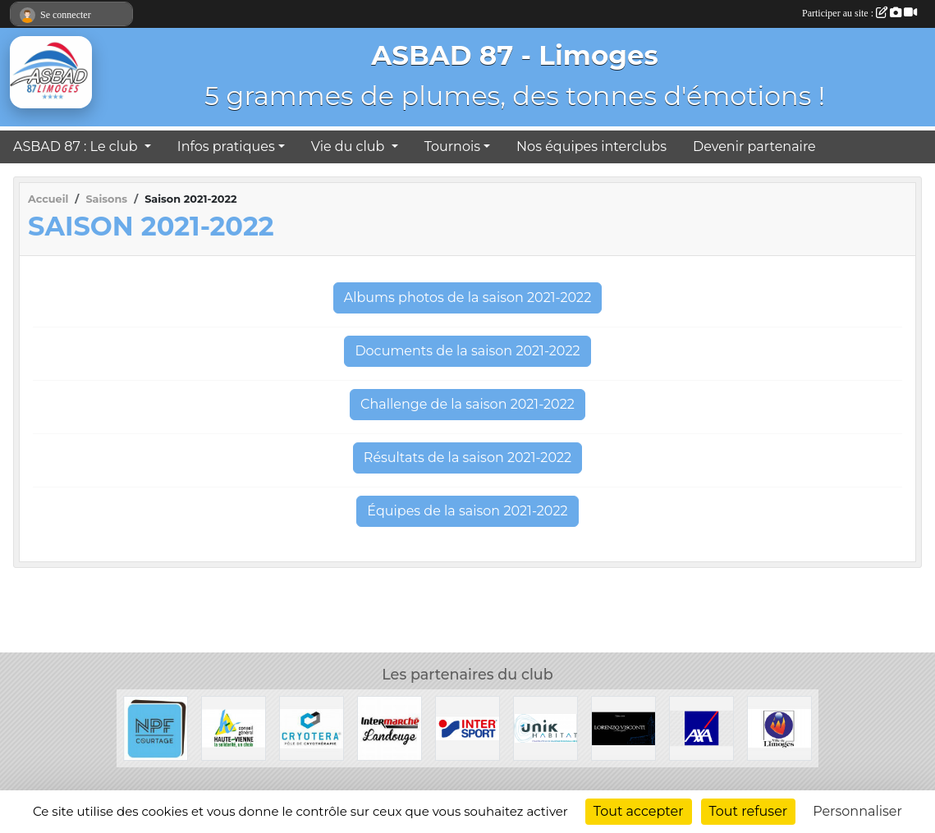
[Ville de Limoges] (779, 727)
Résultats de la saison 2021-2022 (467, 457)
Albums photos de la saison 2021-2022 (468, 297)
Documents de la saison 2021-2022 (467, 351)
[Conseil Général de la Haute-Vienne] (233, 727)
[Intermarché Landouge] (389, 727)
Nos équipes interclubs (591, 146)
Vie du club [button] (349, 146)
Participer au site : (859, 13)
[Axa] (701, 727)
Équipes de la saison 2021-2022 (467, 511)
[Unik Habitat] (545, 727)
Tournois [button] (452, 146)
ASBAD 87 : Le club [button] (77, 146)
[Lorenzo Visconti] (623, 727)
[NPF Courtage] (155, 727)
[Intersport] (467, 727)
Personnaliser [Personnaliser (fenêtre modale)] (857, 811)
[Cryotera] (311, 727)
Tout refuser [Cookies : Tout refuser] (748, 811)
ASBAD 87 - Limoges (514, 55)
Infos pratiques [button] (226, 146)
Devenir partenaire (754, 146)
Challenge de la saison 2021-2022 (467, 404)
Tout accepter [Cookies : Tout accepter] (639, 811)
